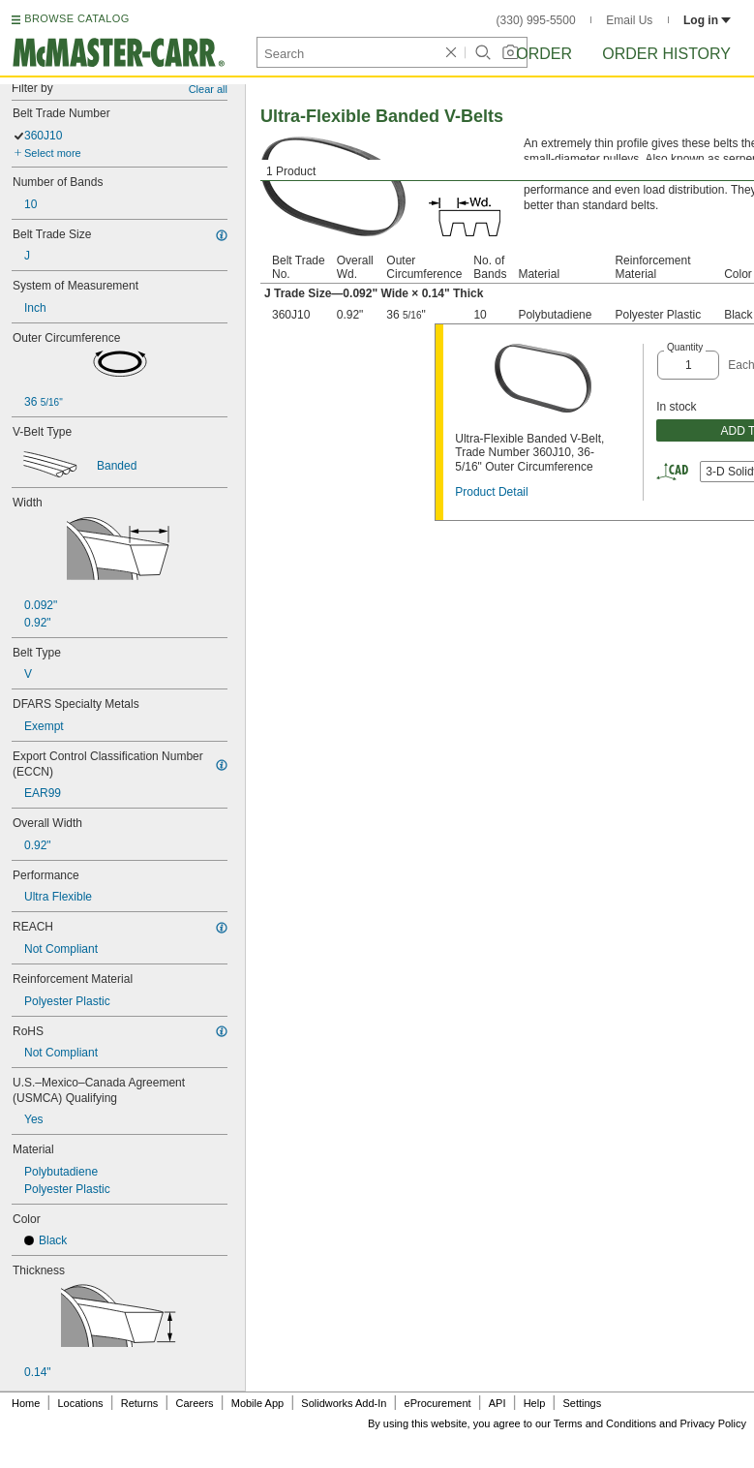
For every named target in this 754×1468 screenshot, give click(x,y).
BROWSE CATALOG (76, 18)
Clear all (208, 89)
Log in (707, 20)
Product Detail (491, 492)
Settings (581, 1403)
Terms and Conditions (605, 1423)
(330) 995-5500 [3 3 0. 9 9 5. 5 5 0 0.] (536, 20)
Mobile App (257, 1403)
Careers (194, 1403)
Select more (52, 153)
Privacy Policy (713, 1423)
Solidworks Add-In (343, 1403)
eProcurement (438, 1403)
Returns (140, 1403)
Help (535, 1403)
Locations (81, 1403)
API (497, 1403)
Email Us (629, 20)
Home (26, 1403)
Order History (666, 54)
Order (544, 54)
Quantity (685, 347)
